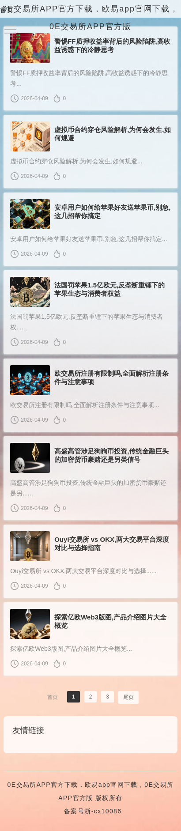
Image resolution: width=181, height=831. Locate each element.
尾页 (128, 697)
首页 (6, 10)
